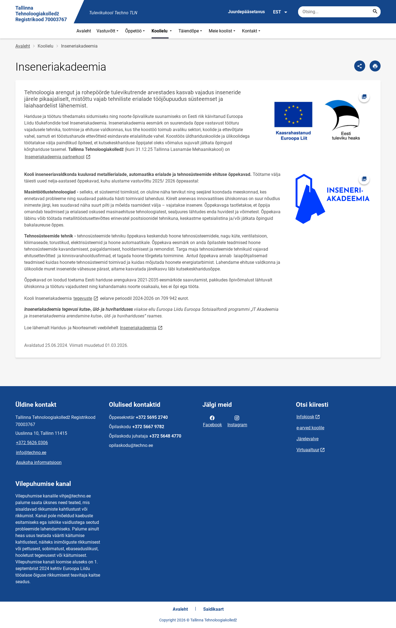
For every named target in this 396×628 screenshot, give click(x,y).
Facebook (212, 420)
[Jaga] (359, 65)
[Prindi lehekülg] (375, 65)
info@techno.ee (31, 452)
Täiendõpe (190, 31)
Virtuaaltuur (307, 449)
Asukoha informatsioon (39, 462)
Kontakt (252, 31)
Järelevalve (307, 438)
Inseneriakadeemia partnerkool (58, 156)
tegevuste (86, 298)
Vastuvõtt (108, 31)
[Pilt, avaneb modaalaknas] (317, 121)
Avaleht (83, 31)
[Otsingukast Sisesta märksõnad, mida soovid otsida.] (339, 11)
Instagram (237, 420)
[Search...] (375, 11)
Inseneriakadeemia (141, 327)
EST (280, 12)
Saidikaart (213, 609)
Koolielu (162, 31)
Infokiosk (305, 416)
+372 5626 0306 (32, 442)
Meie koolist (223, 31)
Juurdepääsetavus (246, 11)
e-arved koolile (310, 427)
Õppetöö (135, 31)
